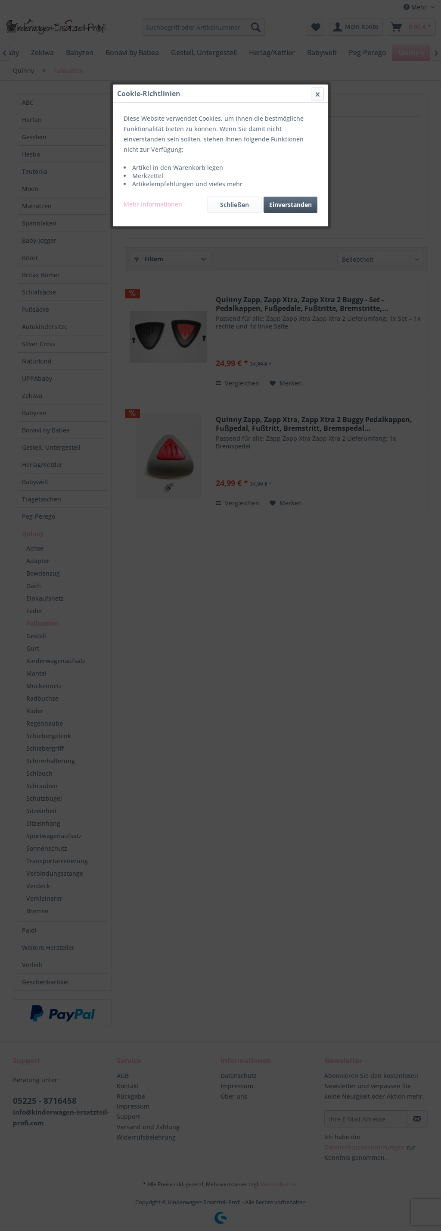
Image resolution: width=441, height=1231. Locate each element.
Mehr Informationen (153, 204)
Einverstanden (290, 204)
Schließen (234, 204)
